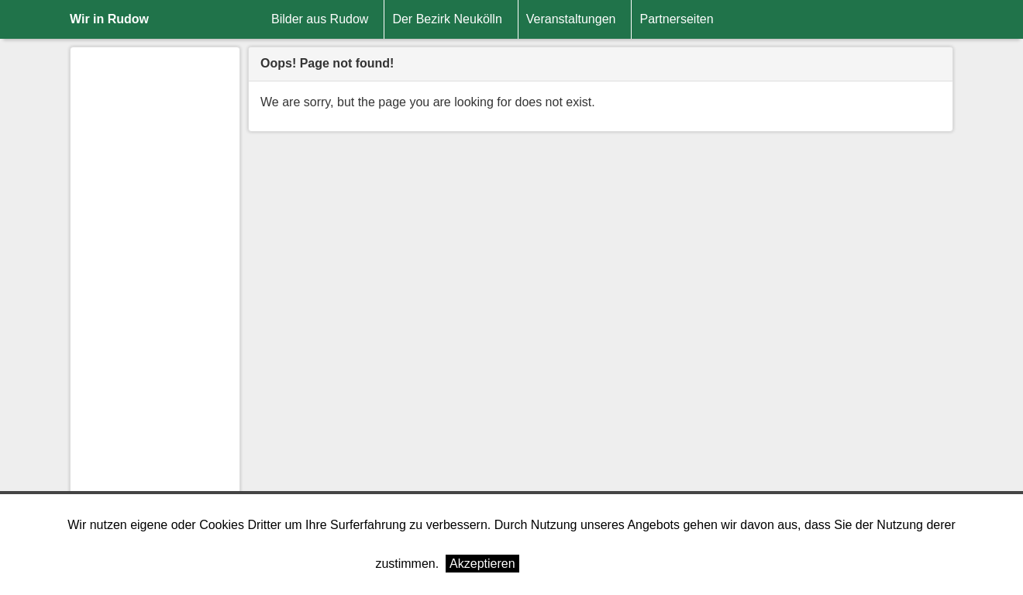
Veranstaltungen (571, 19)
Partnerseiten (676, 19)
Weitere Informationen (586, 563)
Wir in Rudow (109, 19)
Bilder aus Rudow (319, 19)
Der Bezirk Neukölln (446, 19)
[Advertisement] (155, 291)
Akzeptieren (482, 563)
